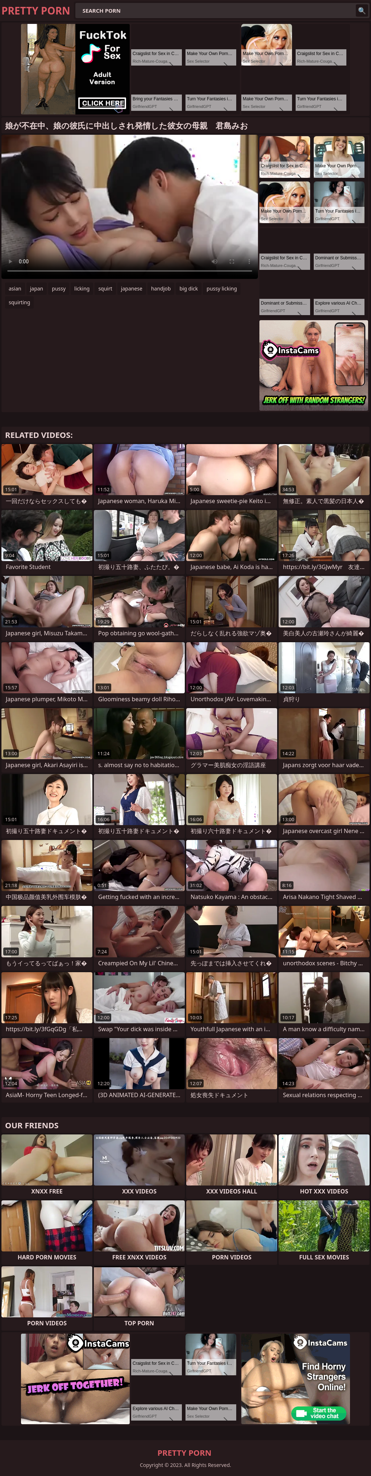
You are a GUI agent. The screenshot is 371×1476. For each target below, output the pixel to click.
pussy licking (222, 288)
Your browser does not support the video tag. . (129, 207)
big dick (188, 288)
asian (15, 288)
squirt (105, 288)
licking (81, 288)
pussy (59, 288)
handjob (161, 288)
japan (36, 288)
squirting (19, 302)
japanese (131, 288)
